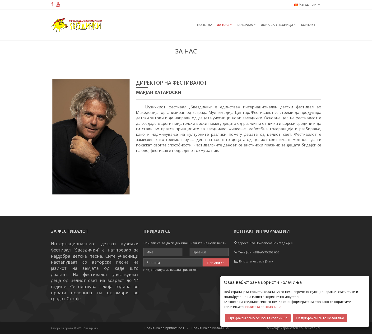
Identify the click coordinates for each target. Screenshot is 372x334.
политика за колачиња (263, 306)
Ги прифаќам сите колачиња (320, 317)
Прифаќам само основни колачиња (258, 317)
